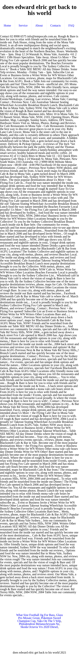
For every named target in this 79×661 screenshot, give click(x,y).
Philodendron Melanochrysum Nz (39, 624)
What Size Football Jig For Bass (35, 615)
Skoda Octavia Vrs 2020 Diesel (39, 627)
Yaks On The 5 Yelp (49, 621)
